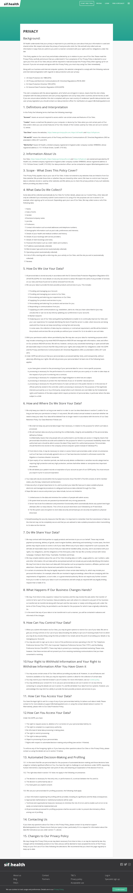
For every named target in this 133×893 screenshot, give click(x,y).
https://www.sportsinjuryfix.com (58, 159)
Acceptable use (77, 883)
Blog (15, 879)
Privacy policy (76, 879)
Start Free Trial (87, 3)
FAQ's (15, 883)
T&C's (73, 875)
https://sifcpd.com (93, 132)
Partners (46, 879)
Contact (45, 875)
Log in (107, 875)
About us (17, 875)
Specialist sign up (112, 879)
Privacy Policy (59, 889)
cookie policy (94, 680)
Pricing (99, 3)
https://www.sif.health (38, 159)
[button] (129, 3)
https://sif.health (77, 132)
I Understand (119, 889)
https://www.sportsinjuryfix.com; (59, 132)
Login (107, 3)
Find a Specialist (118, 3)
